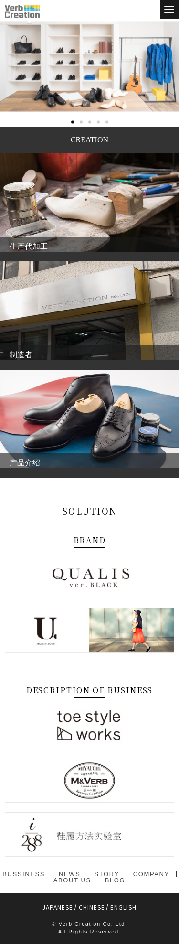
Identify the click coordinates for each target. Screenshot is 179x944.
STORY (106, 874)
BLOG (115, 880)
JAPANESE (57, 907)
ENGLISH (123, 907)
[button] (72, 162)
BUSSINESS (23, 874)
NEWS (69, 874)
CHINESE (92, 907)
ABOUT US (72, 880)
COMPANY (151, 874)
